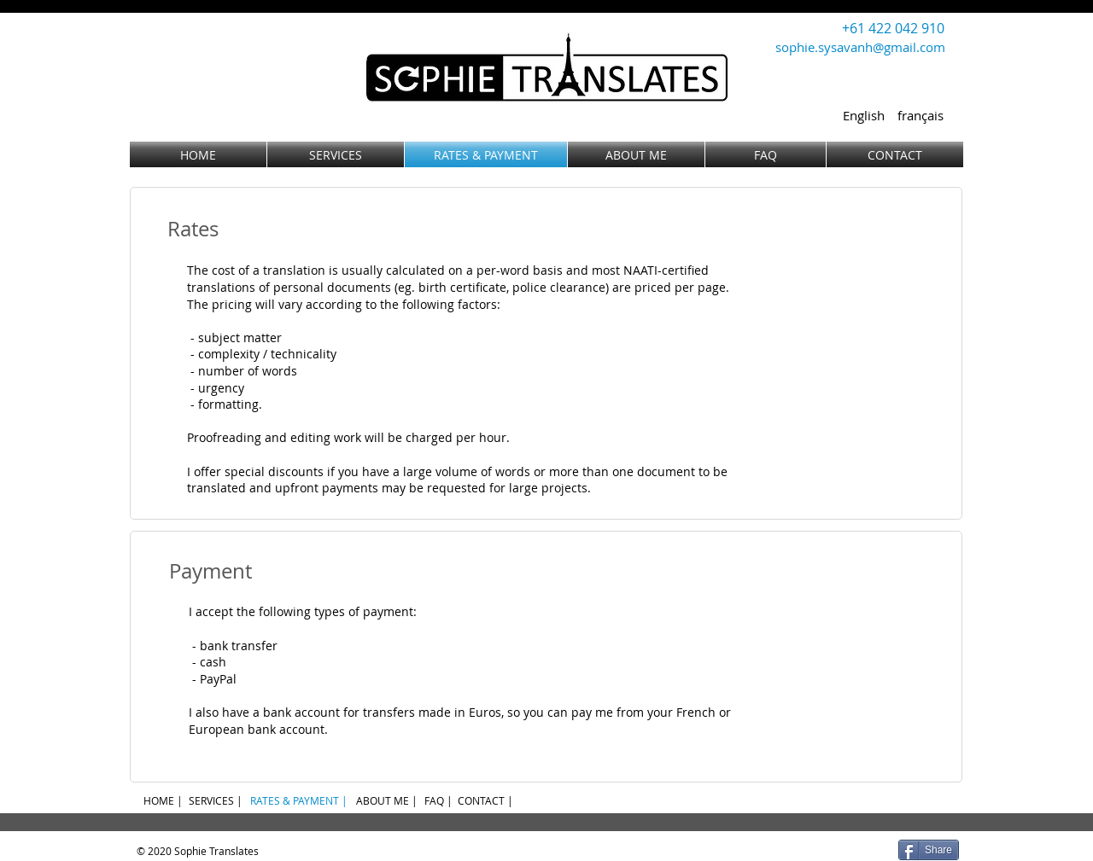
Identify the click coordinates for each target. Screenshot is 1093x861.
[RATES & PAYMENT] (486, 154)
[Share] (928, 850)
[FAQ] (765, 154)
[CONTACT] (895, 154)
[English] (863, 115)
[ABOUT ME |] (386, 800)
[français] (920, 115)
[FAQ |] (438, 800)
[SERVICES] (335, 154)
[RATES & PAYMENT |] (299, 800)
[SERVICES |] (216, 800)
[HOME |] (162, 800)
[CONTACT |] (485, 800)
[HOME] (198, 154)
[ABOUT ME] (636, 154)
